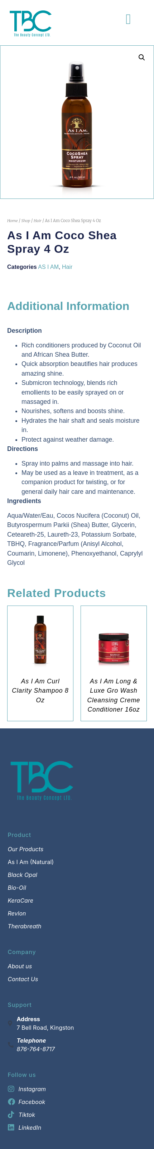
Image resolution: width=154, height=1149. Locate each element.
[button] (141, 57)
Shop (25, 220)
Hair (38, 220)
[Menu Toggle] (128, 19)
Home (12, 220)
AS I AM (48, 267)
